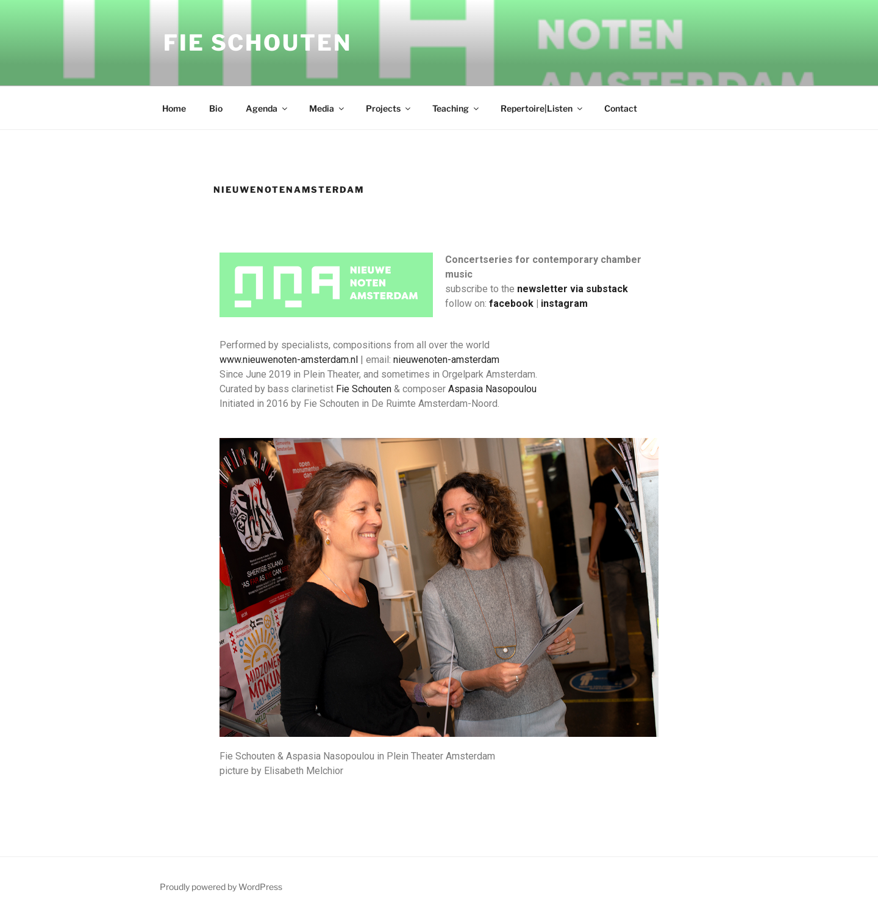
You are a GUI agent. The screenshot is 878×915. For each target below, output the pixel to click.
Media (327, 108)
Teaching (456, 108)
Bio (216, 108)
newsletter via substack (572, 289)
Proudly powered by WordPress (221, 886)
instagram (564, 303)
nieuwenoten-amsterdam (446, 359)
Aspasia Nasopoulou (492, 389)
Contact (620, 108)
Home (174, 108)
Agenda (267, 108)
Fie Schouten (257, 42)
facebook (511, 303)
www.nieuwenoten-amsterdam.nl (289, 359)
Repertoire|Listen (542, 108)
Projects (389, 108)
